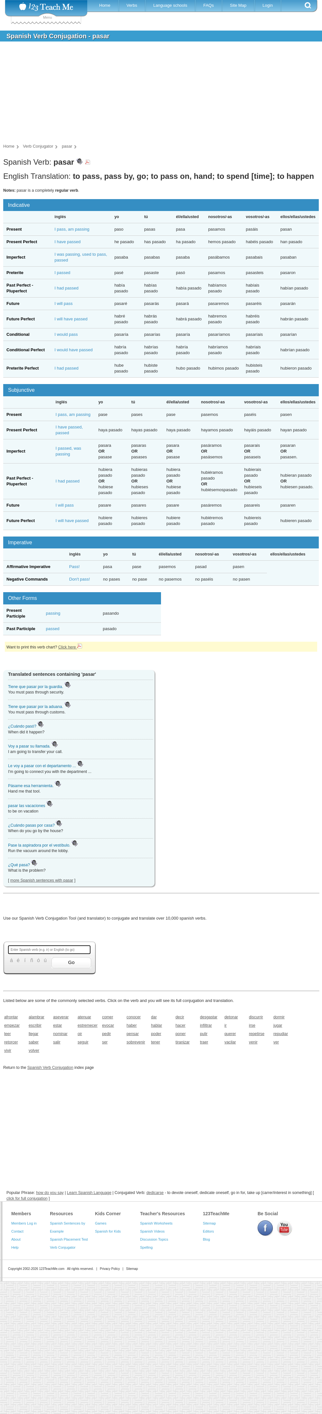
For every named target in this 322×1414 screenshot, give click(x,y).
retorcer (11, 1042)
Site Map (238, 5)
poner (180, 1034)
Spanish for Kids (108, 1231)
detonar (231, 1017)
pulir (203, 1034)
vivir (7, 1050)
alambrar (36, 1017)
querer (230, 1034)
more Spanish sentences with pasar (41, 880)
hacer (180, 1025)
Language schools (170, 5)
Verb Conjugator (63, 1247)
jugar (277, 1025)
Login (267, 5)
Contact (17, 1231)
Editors (208, 1231)
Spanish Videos (152, 1231)
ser (105, 1042)
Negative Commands (27, 579)
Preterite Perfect (22, 368)
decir (179, 1017)
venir (253, 1042)
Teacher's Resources (162, 1213)
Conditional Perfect (25, 349)
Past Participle (20, 628)
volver (34, 1050)
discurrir (256, 1017)
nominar (60, 1034)
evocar (108, 1025)
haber (132, 1025)
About (16, 1239)
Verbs (132, 5)
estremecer (88, 1025)
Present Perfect (21, 241)
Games (100, 1223)
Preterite (15, 272)
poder (156, 1034)
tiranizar (182, 1042)
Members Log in (24, 1223)
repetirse (256, 1034)
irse (252, 1025)
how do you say (50, 1192)
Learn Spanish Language (89, 1192)
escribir (35, 1025)
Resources (61, 1213)
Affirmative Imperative (28, 566)
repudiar (280, 1034)
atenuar (84, 1017)
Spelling (146, 1247)
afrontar (11, 1017)
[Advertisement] (156, 95)
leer (7, 1034)
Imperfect (15, 257)
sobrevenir (136, 1042)
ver (276, 1042)
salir (57, 1042)
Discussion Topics (154, 1239)
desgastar (208, 1017)
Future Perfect (20, 319)
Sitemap (209, 1223)
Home (104, 5)
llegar (33, 1034)
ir (225, 1025)
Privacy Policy (110, 1269)
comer (107, 1017)
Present (14, 229)
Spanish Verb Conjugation (50, 1067)
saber (34, 1042)
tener (155, 1042)
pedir (106, 1034)
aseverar (61, 1017)
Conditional (18, 334)
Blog (206, 1239)
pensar (133, 1034)
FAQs (208, 5)
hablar (156, 1025)
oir (80, 1034)
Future (12, 303)
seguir (83, 1042)
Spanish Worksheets (156, 1223)
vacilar (230, 1042)
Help (15, 1247)
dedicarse (155, 1192)
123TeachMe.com (51, 1269)
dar (154, 1017)
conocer (134, 1017)
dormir (279, 1017)
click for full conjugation (27, 1198)
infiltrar (206, 1025)
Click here (70, 647)
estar (57, 1025)
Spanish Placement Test (69, 1239)
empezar (12, 1025)
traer (204, 1042)
